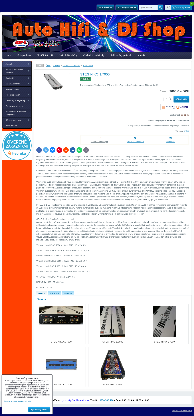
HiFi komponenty (13, 95)
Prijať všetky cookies (39, 410)
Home (8, 55)
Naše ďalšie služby (68, 55)
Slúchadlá (10, 78)
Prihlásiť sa (107, 7)
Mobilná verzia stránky (182, 410)
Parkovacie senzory (14, 106)
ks (168, 99)
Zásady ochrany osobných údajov (18, 401)
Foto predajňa (24, 55)
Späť (40, 65)
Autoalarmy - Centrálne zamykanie (16, 113)
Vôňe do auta (11, 126)
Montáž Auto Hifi (45, 55)
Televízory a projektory (15, 100)
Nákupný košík (183, 7)
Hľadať (160, 7)
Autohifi (9, 64)
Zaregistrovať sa (128, 7)
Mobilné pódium (12, 89)
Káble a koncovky (13, 120)
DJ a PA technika (13, 84)
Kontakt (141, 55)
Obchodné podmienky (93, 55)
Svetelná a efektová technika (14, 71)
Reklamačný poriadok (121, 55)
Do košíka (183, 99)
